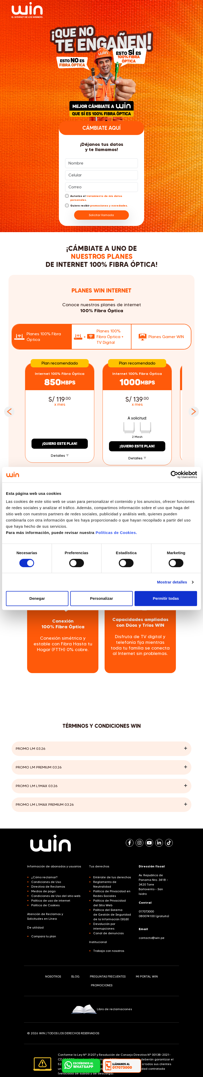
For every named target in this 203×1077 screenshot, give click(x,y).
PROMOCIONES (101, 985)
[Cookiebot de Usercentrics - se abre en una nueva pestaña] (174, 475)
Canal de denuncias (108, 933)
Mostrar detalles (172, 582)
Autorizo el (93, 198)
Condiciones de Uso (46, 882)
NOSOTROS (53, 976)
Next (194, 411)
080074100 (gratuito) (154, 916)
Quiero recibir (96, 205)
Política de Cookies (45, 905)
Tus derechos (99, 866)
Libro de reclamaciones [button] (101, 1009)
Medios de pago (43, 891)
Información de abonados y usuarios (54, 866)
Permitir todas (166, 598)
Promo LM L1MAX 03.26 (37, 785)
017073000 (146, 911)
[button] (122, 1066)
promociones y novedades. (109, 205)
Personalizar (101, 598)
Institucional (98, 942)
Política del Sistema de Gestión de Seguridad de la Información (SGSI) (112, 914)
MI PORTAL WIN (147, 976)
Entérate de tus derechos (112, 877)
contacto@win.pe (152, 938)
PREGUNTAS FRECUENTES (108, 976)
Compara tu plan (43, 936)
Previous (9, 411)
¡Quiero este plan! (59, 443)
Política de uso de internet (50, 900)
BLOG (75, 976)
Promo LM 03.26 (30, 748)
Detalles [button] (60, 455)
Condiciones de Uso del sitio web (55, 896)
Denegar (37, 598)
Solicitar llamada (101, 215)
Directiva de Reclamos (48, 886)
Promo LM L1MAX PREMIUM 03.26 (45, 804)
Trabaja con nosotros (108, 951)
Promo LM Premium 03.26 (39, 767)
